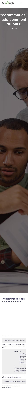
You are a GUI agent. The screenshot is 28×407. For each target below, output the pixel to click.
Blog (16, 28)
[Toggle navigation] (21, 3)
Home (12, 28)
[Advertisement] (14, 320)
